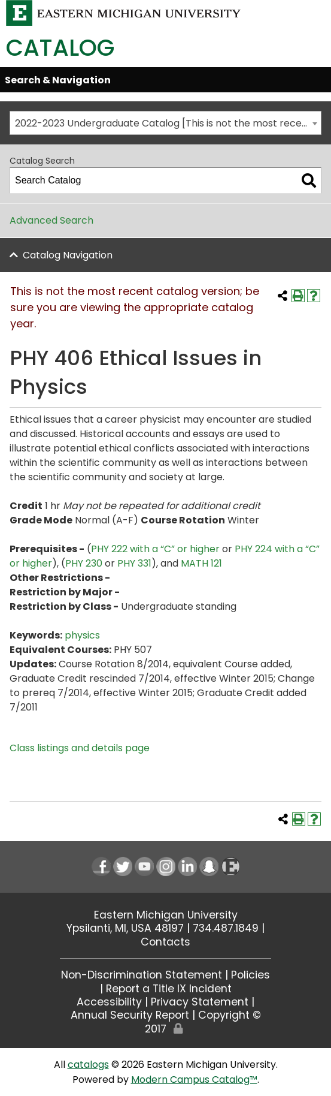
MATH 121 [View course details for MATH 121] (201, 563)
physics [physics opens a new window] (82, 635)
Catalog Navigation (68, 255)
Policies (250, 975)
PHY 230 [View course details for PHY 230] (83, 563)
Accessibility (109, 1002)
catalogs (88, 1064)
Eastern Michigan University (166, 915)
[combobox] (165, 123)
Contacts (165, 942)
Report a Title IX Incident (169, 988)
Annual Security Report (130, 1015)
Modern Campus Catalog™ (194, 1079)
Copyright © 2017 (202, 1021)
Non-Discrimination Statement (141, 975)
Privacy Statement (199, 1002)
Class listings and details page (80, 748)
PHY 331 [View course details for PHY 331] (134, 563)
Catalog (60, 48)
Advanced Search (51, 220)
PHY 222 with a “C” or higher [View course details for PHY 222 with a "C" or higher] (155, 549)
